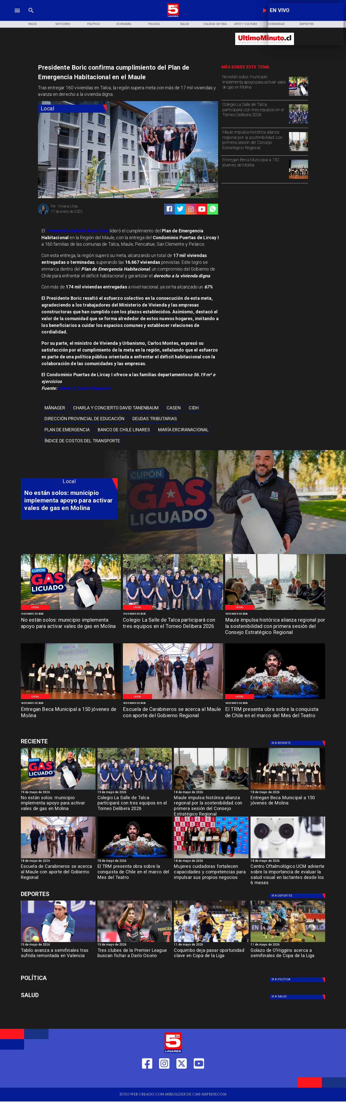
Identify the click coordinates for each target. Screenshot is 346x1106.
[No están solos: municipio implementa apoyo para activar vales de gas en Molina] (254, 86)
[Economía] (124, 24)
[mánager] (54, 407)
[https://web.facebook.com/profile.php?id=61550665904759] (147, 1080)
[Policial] (154, 24)
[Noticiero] (63, 24)
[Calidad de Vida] (215, 24)
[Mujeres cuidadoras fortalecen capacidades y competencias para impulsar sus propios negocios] (211, 873)
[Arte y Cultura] (245, 24)
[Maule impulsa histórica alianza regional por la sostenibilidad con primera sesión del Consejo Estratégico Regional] (254, 141)
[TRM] (275, 698)
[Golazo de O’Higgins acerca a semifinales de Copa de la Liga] (288, 957)
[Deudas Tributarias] (154, 418)
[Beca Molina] (298, 178)
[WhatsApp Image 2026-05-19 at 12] (298, 95)
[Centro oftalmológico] (288, 858)
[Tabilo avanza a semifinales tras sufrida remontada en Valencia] (58, 957)
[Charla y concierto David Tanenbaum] (116, 407)
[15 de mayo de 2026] (58, 945)
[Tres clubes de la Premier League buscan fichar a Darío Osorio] (134, 957)
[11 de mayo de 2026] (211, 945)
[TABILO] (58, 941)
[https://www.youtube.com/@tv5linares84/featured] (202, 209)
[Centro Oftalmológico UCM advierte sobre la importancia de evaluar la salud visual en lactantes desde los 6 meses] (288, 873)
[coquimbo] (211, 941)
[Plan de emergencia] (67, 429)
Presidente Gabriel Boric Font (77, 230)
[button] (54, 407)
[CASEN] (174, 407)
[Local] (72, 109)
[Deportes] (69, 742)
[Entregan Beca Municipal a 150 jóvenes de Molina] (254, 169)
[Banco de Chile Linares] (124, 429)
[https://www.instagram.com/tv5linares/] (191, 209)
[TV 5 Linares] (31, 16)
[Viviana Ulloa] (43, 214)
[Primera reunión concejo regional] (298, 150)
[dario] (134, 941)
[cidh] (194, 407)
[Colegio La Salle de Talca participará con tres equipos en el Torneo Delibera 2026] (254, 113)
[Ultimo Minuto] (264, 47)
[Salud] (185, 24)
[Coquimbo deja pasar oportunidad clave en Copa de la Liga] (211, 957)
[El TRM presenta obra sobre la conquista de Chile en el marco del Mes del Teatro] (275, 716)
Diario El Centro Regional (84, 388)
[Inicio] (32, 24)
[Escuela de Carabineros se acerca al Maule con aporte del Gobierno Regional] (173, 716)
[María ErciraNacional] (183, 429)
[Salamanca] (173, 698)
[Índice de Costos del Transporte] (82, 440)
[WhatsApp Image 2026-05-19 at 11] (298, 123)
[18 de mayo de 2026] (275, 614)
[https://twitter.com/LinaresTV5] (181, 1080)
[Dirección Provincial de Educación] (84, 418)
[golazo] (288, 941)
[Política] (93, 24)
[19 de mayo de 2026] (71, 614)
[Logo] (173, 16)
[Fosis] (211, 858)
